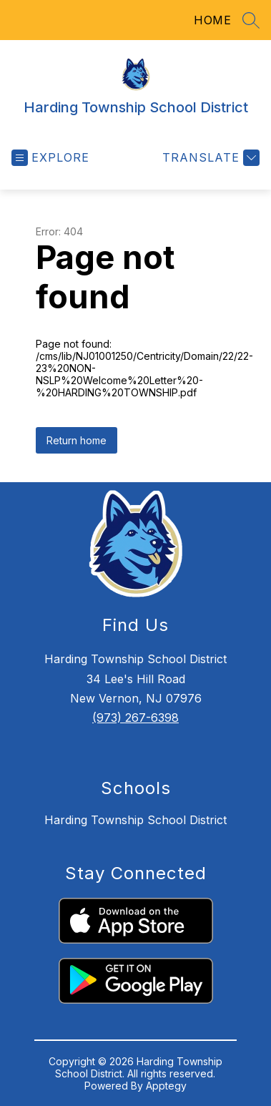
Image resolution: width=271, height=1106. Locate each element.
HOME (212, 20)
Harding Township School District (135, 820)
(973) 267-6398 (135, 717)
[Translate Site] (209, 158)
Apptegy (166, 1086)
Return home (76, 440)
